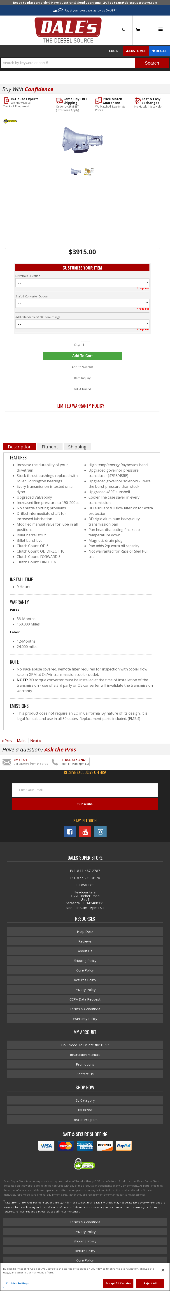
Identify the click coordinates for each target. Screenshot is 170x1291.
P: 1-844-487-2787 (85, 870)
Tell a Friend (82, 389)
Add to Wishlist (82, 367)
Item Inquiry (82, 378)
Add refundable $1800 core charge (37, 317)
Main (21, 740)
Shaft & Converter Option (31, 296)
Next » (35, 740)
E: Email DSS (85, 885)
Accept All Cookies (118, 1283)
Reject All (150, 1283)
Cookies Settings (17, 1283)
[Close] (163, 1270)
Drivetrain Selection (27, 276)
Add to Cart (82, 356)
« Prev (7, 740)
